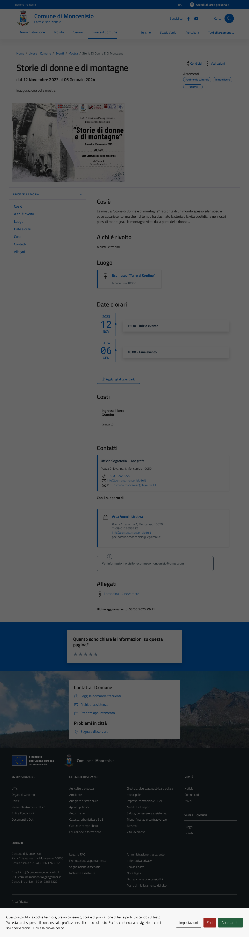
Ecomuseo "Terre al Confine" (133, 275)
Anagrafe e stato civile (83, 800)
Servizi (78, 32)
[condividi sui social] (193, 63)
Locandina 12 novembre (121, 593)
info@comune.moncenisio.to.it (39, 872)
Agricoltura (192, 32)
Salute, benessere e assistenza (147, 813)
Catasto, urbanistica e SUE (86, 819)
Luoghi (188, 826)
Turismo (146, 32)
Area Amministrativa (127, 516)
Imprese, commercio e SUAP (145, 800)
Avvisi (188, 800)
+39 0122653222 (116, 475)
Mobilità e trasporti (139, 807)
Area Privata (20, 901)
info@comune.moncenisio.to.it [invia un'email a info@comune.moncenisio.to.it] (123, 480)
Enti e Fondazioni (23, 813)
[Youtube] (195, 18)
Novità (59, 32)
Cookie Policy (135, 866)
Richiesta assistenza (82, 873)
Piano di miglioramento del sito (147, 885)
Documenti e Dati (23, 819)
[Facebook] (187, 18)
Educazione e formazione (85, 832)
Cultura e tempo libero (83, 825)
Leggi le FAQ (77, 854)
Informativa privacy (139, 860)
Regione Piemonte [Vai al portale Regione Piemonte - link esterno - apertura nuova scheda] (25, 5)
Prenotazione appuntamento (87, 860)
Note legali (134, 873)
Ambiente (75, 794)
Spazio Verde (168, 32)
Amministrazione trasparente (146, 854)
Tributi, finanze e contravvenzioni (148, 819)
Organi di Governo (23, 794)
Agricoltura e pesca (81, 788)
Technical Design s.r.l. (38, 925)
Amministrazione (32, 32)
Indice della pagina (47, 194)
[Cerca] (229, 18)
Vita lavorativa (136, 832)
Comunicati (191, 794)
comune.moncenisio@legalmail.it (39, 877)
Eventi (188, 833)
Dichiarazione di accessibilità (145, 879)
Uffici (15, 788)
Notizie (188, 788)
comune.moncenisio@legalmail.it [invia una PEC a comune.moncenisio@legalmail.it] (135, 485)
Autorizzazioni (78, 813)
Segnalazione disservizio (84, 866)
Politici (16, 800)
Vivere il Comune (104, 32)
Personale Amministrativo (28, 807)
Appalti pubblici (79, 807)
